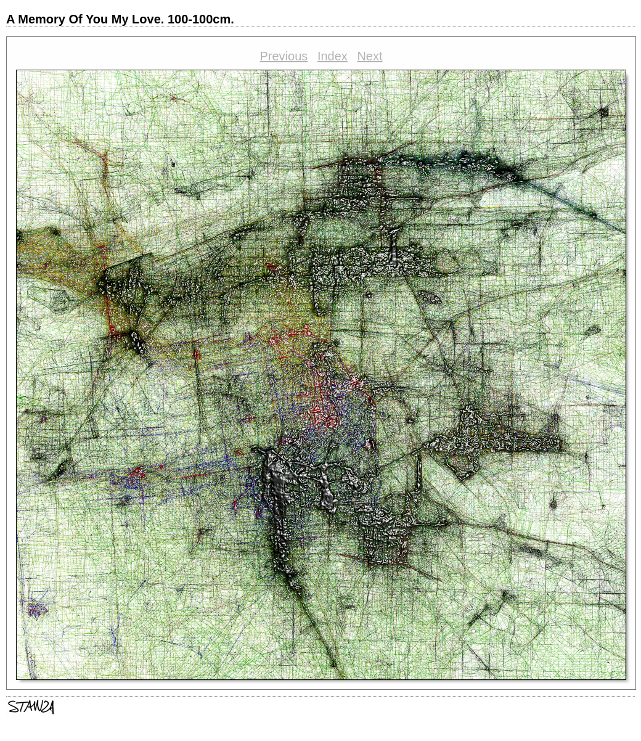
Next (369, 56)
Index (332, 56)
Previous (284, 56)
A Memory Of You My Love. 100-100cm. (120, 19)
